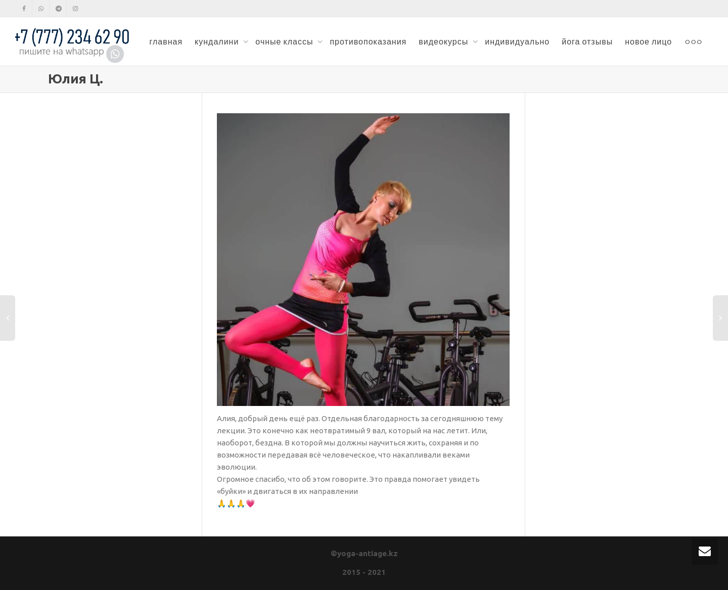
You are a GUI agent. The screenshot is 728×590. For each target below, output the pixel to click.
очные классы (285, 41)
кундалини (218, 41)
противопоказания (368, 41)
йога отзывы (587, 41)
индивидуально (517, 41)
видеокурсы (444, 41)
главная (166, 41)
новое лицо (648, 41)
